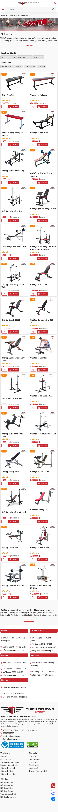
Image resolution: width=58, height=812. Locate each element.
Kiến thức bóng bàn (7, 782)
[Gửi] (53, 9)
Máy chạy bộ (33, 768)
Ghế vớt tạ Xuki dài (38, 95)
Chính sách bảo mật (7, 774)
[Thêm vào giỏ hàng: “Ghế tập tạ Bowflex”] (33, 369)
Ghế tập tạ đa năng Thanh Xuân (12, 285)
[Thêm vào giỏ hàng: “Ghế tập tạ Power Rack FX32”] (4, 597)
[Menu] (3, 9)
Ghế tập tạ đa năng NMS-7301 (12, 435)
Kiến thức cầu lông (6, 788)
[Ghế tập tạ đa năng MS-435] (14, 497)
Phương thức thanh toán (9, 765)
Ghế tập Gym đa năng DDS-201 (42, 321)
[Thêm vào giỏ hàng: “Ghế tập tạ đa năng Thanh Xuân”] (4, 294)
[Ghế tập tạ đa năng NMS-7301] (14, 421)
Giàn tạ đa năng (34, 759)
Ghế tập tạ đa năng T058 (41, 396)
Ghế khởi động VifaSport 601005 (12, 134)
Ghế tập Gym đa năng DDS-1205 (13, 359)
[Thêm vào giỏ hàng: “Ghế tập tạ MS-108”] (33, 294)
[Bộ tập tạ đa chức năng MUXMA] (43, 573)
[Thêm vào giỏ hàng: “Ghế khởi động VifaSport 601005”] (4, 144)
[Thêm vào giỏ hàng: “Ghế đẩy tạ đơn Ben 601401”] (4, 258)
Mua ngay (15, 106)
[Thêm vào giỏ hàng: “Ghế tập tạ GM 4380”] (4, 559)
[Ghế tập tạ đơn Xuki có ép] (14, 158)
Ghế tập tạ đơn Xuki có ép (12, 171)
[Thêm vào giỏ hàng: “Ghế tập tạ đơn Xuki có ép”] (4, 182)
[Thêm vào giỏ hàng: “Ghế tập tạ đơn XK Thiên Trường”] (33, 182)
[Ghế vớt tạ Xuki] (14, 83)
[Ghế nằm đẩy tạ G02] (43, 497)
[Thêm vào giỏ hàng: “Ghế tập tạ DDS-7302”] (33, 483)
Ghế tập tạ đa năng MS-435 (13, 512)
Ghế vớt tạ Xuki (8, 95)
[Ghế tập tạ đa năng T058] (43, 384)
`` (38, 57)
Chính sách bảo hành (7, 768)
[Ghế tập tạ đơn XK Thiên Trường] (43, 158)
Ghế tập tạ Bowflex (38, 358)
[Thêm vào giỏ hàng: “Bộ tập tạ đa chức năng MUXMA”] (33, 597)
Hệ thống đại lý (5, 759)
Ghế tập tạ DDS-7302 (39, 472)
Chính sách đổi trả (6, 771)
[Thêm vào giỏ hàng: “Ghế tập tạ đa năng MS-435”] (4, 521)
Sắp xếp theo (5, 62)
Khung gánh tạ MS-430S (12, 398)
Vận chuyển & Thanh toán (9, 762)
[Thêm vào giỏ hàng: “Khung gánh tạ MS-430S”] (4, 407)
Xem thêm (29, 45)
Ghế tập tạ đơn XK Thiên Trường (41, 174)
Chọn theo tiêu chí (8, 53)
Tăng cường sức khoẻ (8, 794)
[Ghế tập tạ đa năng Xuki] (14, 196)
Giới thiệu (3, 756)
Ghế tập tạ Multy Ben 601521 (43, 434)
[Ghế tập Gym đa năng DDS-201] (43, 308)
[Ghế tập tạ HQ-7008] (14, 459)
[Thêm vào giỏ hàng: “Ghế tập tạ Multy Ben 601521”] (33, 445)
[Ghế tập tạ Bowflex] (43, 346)
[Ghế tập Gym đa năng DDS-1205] (14, 346)
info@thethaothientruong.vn (11, 736)
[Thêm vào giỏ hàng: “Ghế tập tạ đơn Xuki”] (33, 144)
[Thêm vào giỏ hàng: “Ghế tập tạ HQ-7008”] (4, 483)
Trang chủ (4, 15)
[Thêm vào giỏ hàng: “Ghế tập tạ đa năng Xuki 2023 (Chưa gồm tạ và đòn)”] (33, 258)
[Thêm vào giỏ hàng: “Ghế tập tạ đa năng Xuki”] (4, 220)
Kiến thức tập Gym (6, 785)
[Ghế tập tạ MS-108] (43, 272)
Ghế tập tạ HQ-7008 (10, 472)
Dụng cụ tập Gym (15, 15)
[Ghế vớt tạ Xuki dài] (43, 83)
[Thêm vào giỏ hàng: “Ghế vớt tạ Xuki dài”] (33, 106)
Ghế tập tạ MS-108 (38, 284)
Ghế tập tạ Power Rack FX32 (14, 585)
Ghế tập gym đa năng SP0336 (43, 208)
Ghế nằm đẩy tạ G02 (39, 510)
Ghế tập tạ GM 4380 (10, 547)
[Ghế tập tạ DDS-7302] (43, 459)
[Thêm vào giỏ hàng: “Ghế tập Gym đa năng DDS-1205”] (4, 369)
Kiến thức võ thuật (6, 791)
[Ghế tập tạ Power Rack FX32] (14, 573)
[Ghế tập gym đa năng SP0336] (43, 196)
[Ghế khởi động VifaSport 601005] (14, 121)
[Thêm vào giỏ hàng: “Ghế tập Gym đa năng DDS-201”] (33, 332)
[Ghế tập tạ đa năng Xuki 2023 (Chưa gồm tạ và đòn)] (43, 234)
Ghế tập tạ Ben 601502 (40, 547)
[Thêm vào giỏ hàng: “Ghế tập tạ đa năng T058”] (33, 407)
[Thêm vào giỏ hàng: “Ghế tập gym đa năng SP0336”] (33, 220)
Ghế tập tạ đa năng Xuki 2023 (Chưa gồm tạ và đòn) (43, 247)
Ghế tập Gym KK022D (10, 320)
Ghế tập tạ (32, 756)
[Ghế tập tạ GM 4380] (14, 535)
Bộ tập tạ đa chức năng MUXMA (40, 586)
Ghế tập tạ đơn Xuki (39, 133)
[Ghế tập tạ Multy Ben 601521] (43, 421)
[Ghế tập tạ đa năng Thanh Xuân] (14, 272)
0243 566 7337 (7, 733)
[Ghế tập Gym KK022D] (14, 308)
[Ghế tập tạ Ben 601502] (43, 535)
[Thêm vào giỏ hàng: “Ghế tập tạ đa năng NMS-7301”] (4, 445)
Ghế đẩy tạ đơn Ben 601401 (13, 246)
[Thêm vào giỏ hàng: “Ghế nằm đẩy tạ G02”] (33, 521)
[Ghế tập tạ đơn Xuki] (43, 121)
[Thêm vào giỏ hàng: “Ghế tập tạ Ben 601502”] (33, 559)
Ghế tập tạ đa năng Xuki (11, 211)
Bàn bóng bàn (34, 765)
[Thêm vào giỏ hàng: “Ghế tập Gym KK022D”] (4, 332)
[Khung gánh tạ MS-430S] (14, 384)
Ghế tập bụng (33, 762)
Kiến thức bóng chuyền (8, 797)
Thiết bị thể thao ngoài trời (38, 771)
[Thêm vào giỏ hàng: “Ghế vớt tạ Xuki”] (4, 106)
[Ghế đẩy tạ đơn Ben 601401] (14, 234)
